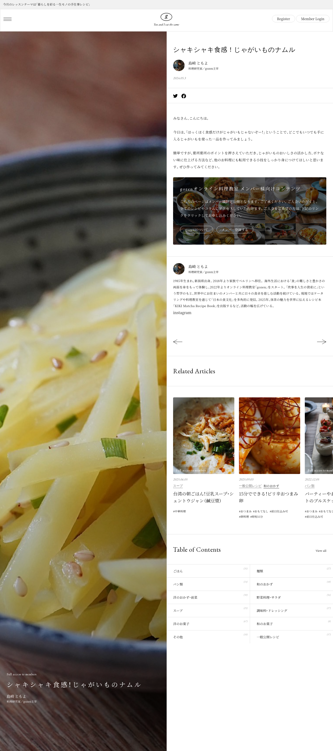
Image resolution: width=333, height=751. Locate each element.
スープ (178, 486)
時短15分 (257, 517)
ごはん (210, 569)
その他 (210, 635)
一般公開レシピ (250, 486)
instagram (182, 312)
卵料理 (245, 517)
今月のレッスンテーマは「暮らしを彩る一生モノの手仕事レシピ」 (46, 4)
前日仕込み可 (280, 511)
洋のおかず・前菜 (210, 596)
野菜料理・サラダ (293, 596)
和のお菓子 (293, 622)
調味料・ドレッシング (293, 609)
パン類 (310, 486)
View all (321, 550)
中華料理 (180, 511)
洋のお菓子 (210, 622)
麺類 (293, 569)
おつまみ (246, 511)
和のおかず (271, 485)
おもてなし (262, 511)
